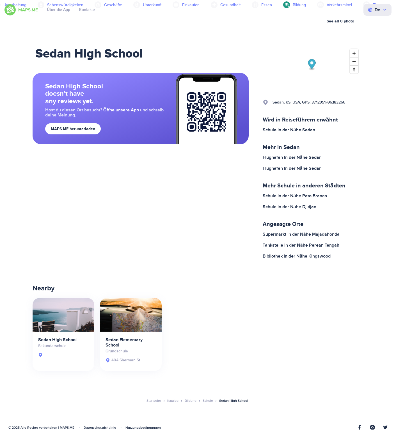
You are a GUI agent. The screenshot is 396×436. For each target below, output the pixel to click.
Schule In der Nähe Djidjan (289, 207)
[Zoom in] (354, 53)
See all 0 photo (340, 21)
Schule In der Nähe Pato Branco (295, 196)
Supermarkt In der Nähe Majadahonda (301, 234)
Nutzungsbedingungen (143, 428)
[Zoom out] (354, 61)
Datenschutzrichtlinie (100, 428)
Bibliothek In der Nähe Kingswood (297, 256)
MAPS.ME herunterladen (73, 129)
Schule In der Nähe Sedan (289, 130)
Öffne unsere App (121, 110)
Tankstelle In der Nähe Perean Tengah (301, 245)
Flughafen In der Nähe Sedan (292, 157)
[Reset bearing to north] (354, 69)
